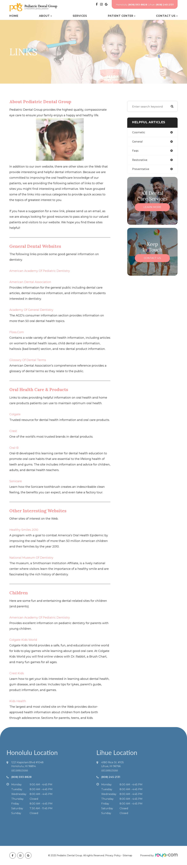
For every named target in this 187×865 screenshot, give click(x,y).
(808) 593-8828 (13, 777)
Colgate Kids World (23, 640)
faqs (135, 151)
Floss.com (16, 332)
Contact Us (152, 258)
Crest (13, 431)
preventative (141, 169)
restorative (140, 160)
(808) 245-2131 (119, 777)
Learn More (152, 207)
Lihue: (161, 4)
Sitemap (127, 855)
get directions (11, 770)
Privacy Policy (113, 855)
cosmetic (138, 132)
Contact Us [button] (167, 15)
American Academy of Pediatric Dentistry (39, 271)
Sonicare (15, 481)
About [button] (45, 15)
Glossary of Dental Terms (27, 360)
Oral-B (13, 448)
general (137, 141)
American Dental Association (30, 282)
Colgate (15, 414)
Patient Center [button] (121, 15)
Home (13, 15)
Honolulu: (131, 4)
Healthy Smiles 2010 (23, 530)
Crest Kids (16, 673)
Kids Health (17, 701)
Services (80, 15)
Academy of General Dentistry (31, 310)
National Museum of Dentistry (31, 557)
